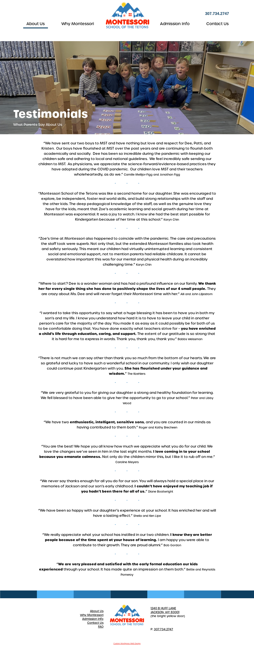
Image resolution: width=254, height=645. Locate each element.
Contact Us (217, 23)
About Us (35, 23)
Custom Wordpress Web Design (127, 643)
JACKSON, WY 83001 (165, 612)
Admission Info (175, 23)
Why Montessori (77, 23)
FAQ (100, 627)
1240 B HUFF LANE (163, 608)
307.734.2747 (163, 629)
